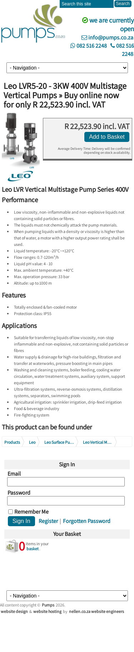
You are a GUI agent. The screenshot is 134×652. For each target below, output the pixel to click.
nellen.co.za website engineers (96, 611)
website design (14, 611)
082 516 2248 (88, 45)
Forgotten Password (86, 521)
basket (32, 548)
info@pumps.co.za (107, 37)
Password (19, 493)
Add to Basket (107, 137)
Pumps (48, 605)
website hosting (47, 611)
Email (14, 474)
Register (48, 521)
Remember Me (31, 512)
